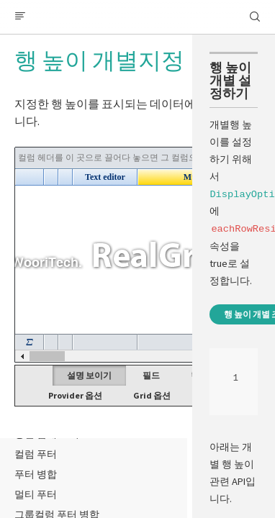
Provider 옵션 (75, 395)
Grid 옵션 (152, 395)
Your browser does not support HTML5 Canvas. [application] (137, 255)
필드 (151, 375)
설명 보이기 (89, 375)
